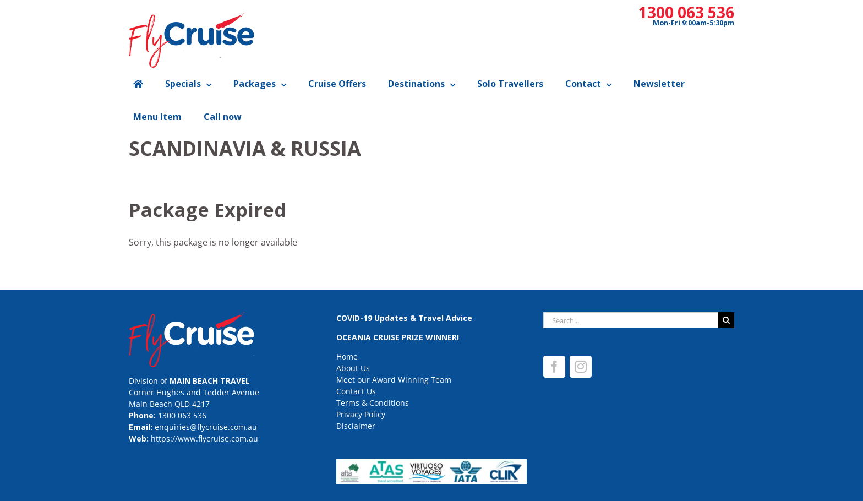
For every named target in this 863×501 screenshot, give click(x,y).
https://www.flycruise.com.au (204, 438)
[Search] (726, 320)
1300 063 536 (686, 12)
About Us (353, 368)
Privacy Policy (360, 414)
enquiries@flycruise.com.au (206, 427)
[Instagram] (581, 367)
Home (347, 356)
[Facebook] (554, 367)
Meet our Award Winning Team (393, 379)
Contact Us (356, 391)
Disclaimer (355, 426)
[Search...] (630, 320)
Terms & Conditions (372, 402)
